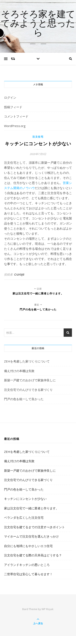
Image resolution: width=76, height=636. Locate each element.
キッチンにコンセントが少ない (25, 499)
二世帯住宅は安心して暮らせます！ (28, 574)
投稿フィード (13, 107)
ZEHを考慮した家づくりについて (27, 361)
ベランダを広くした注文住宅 (24, 517)
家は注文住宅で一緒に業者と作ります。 (31, 508)
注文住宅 (38, 136)
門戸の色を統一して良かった (24, 399)
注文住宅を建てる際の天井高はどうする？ (33, 555)
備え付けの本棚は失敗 (19, 371)
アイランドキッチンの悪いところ (27, 565)
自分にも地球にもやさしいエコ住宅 (28, 546)
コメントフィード (16, 116)
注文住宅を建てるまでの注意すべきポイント (34, 527)
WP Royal (47, 609)
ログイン (10, 97)
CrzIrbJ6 (19, 274)
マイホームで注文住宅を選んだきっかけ (31, 536)
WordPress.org (15, 126)
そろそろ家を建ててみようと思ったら (38, 23)
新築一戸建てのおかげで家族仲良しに (30, 380)
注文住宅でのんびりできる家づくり (28, 390)
